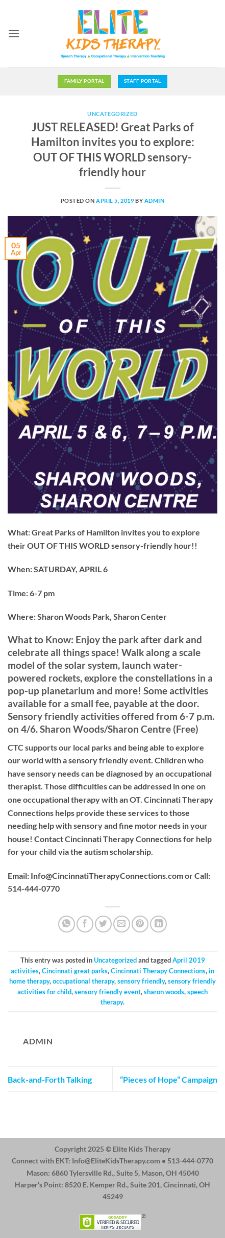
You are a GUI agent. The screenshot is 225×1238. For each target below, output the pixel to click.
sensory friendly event (107, 992)
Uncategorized (112, 113)
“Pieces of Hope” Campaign (168, 1079)
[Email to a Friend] (121, 924)
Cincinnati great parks (75, 971)
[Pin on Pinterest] (140, 924)
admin (154, 200)
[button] (14, 33)
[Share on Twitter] (103, 924)
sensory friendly (141, 981)
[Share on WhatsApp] (66, 924)
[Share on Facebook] (85, 924)
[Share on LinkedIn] (158, 924)
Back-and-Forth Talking (50, 1079)
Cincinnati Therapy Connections (158, 971)
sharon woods (164, 992)
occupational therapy (83, 981)
